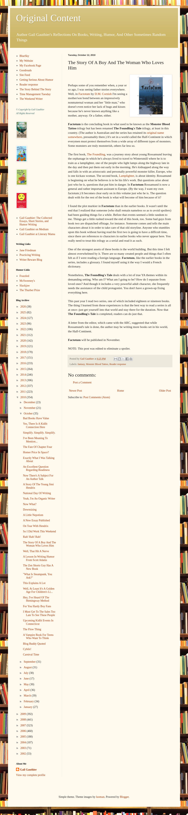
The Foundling (96, 154)
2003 (23, 748)
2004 (23, 742)
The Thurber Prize (30, 290)
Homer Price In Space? (36, 452)
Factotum (84, 93)
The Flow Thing (32, 629)
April (27, 689)
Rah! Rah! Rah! (32, 536)
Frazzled (24, 275)
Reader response (117, 364)
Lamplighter (126, 175)
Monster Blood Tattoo (97, 364)
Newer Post (75, 390)
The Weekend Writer (31, 98)
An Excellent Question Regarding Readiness (36, 468)
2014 (23, 374)
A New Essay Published (36, 520)
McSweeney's (27, 280)
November (30, 407)
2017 (23, 357)
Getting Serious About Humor (36, 79)
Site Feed (25, 74)
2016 (23, 363)
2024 (23, 318)
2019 (23, 346)
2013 (23, 380)
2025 (23, 312)
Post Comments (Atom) (96, 397)
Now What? (29, 504)
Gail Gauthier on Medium (34, 229)
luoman (100, 796)
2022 (23, 329)
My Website (26, 60)
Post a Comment (82, 382)
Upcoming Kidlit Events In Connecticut (38, 622)
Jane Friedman (28, 250)
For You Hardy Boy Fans (37, 606)
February (29, 701)
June (26, 678)
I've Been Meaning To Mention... (35, 440)
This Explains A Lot (34, 583)
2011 (23, 391)
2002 (23, 753)
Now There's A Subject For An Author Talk (38, 477)
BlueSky (24, 55)
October (28, 413)
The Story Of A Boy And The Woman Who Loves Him (39, 544)
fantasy (81, 364)
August (28, 667)
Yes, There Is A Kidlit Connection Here (35, 425)
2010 (23, 397)
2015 (23, 369)
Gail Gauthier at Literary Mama (37, 234)
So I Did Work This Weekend (39, 531)
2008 (23, 719)
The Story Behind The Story (35, 89)
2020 (23, 340)
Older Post (165, 390)
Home (120, 390)
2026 (23, 306)
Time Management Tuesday (35, 94)
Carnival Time (31, 654)
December (30, 402)
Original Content (48, 18)
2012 (23, 385)
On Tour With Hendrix (35, 526)
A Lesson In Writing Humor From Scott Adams (38, 558)
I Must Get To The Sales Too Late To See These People (39, 613)
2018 (23, 352)
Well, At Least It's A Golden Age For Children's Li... (38, 590)
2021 (23, 335)
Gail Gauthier (28, 769)
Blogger (124, 796)
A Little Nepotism (33, 515)
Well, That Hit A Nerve (36, 551)
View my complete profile (30, 775)
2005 (23, 736)
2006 (23, 731)
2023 (23, 323)
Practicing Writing (30, 254)
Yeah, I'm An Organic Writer (39, 498)
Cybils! (27, 649)
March (28, 695)
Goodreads (26, 70)
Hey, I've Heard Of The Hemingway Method (36, 599)
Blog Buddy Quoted (34, 643)
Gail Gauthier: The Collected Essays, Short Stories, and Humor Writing (36, 221)
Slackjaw (25, 285)
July (26, 672)
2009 (23, 714)
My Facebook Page (30, 65)
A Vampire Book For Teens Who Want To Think (38, 636)
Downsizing (30, 509)
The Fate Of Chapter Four (37, 446)
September (30, 661)
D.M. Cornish (103, 93)
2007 (23, 725)
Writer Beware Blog (31, 259)
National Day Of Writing (37, 493)
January (28, 706)
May (26, 684)
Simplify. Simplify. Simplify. (39, 432)
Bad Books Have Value (36, 418)
